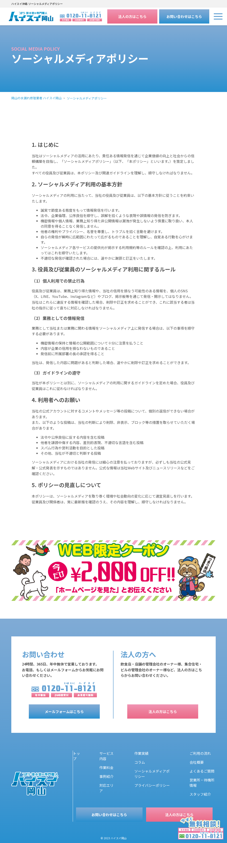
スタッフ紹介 (200, 794)
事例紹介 (106, 776)
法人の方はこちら (132, 16)
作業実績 (141, 753)
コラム (139, 762)
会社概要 (197, 762)
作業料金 (106, 767)
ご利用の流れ (200, 753)
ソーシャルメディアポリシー (87, 98)
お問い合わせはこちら (184, 16)
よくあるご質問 (202, 771)
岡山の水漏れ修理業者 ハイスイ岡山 (36, 98)
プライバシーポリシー (152, 785)
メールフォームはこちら (64, 711)
